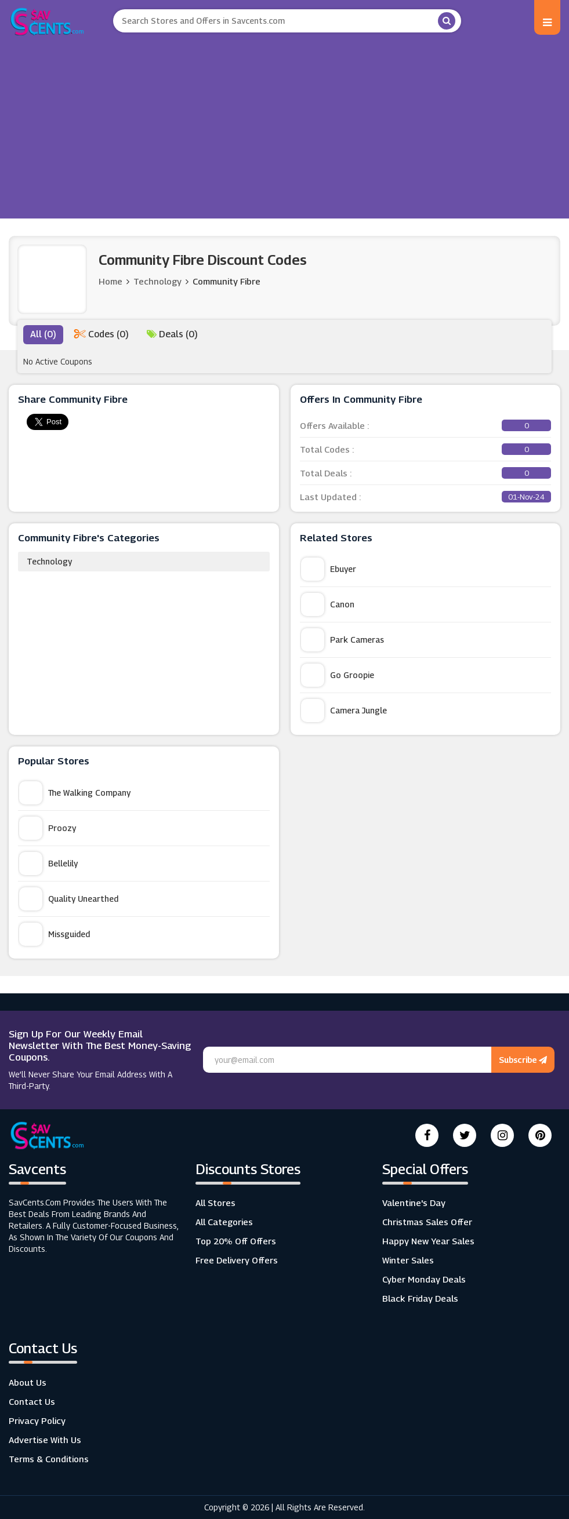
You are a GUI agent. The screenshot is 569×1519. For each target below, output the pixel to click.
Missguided (54, 934)
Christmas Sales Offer (427, 1221)
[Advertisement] (284, 123)
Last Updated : (426, 496)
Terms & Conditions (49, 1459)
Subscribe (523, 1060)
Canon (327, 604)
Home (110, 281)
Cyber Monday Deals (424, 1279)
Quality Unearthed (68, 898)
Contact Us (32, 1401)
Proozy (47, 828)
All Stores (215, 1202)
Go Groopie (337, 675)
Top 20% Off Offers (235, 1241)
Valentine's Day (413, 1202)
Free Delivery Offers (236, 1260)
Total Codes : (426, 449)
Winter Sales (408, 1260)
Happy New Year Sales (428, 1241)
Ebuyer (328, 569)
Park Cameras (342, 639)
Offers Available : (426, 425)
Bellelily (48, 863)
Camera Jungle (344, 710)
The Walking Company (75, 792)
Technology (49, 561)
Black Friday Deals (420, 1298)
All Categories (224, 1221)
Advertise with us (45, 1439)
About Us (27, 1382)
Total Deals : (426, 473)
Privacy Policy (37, 1420)
